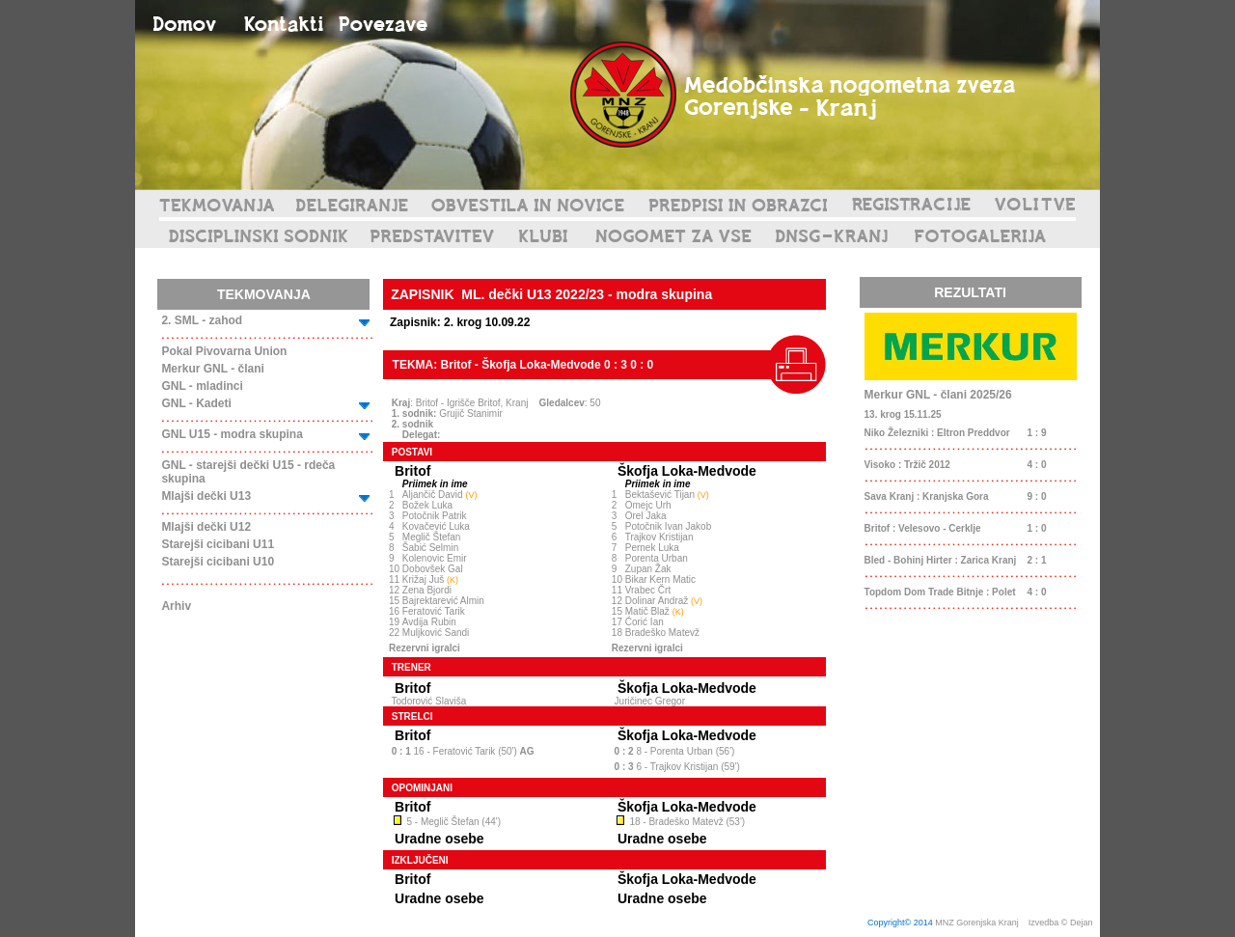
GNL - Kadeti (196, 403)
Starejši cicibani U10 (217, 561)
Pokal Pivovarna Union (224, 351)
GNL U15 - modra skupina (231, 434)
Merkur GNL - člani (212, 368)
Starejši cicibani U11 (217, 544)
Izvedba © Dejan (1062, 922)
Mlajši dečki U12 (206, 527)
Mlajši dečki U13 (206, 496)
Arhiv (176, 606)
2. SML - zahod (201, 320)
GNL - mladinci (201, 386)
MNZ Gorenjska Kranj (977, 922)
